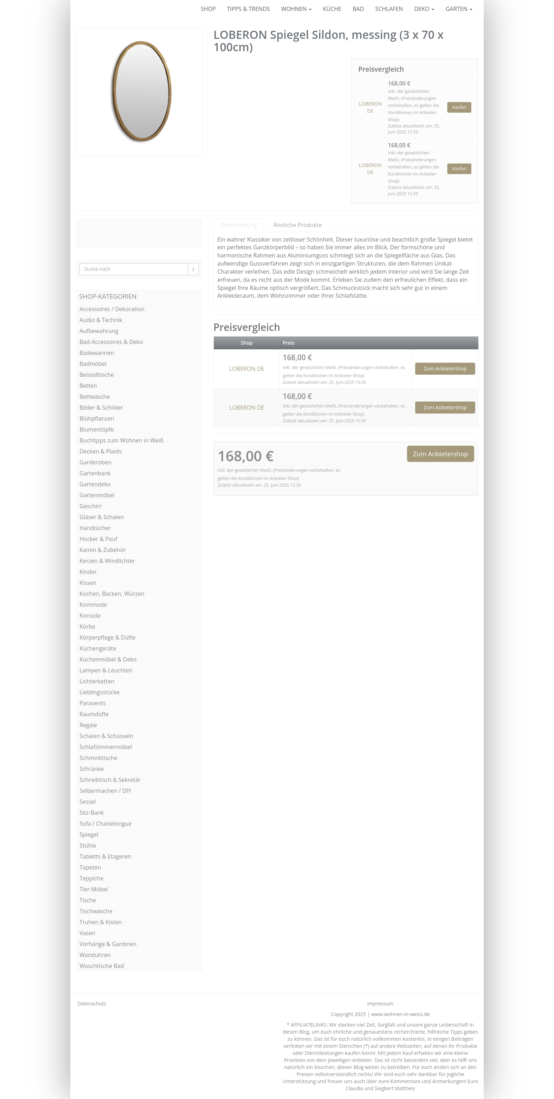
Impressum (380, 1003)
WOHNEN (296, 9)
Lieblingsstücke (99, 692)
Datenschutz (91, 1003)
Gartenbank (95, 473)
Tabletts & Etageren (105, 856)
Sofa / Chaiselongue (105, 823)
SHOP (208, 9)
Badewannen (96, 353)
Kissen (87, 583)
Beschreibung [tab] (239, 225)
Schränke (91, 769)
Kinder (88, 572)
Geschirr (90, 506)
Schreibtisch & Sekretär (110, 780)
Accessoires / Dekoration (112, 309)
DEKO (424, 9)
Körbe (87, 626)
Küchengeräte (97, 648)
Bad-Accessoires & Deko (111, 342)
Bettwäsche (94, 396)
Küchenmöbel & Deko (108, 659)
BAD (358, 9)
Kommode (93, 604)
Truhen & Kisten (100, 922)
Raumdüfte (94, 714)
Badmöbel (92, 364)
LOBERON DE (370, 107)
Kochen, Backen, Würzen (112, 594)
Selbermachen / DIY (105, 791)
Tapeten (90, 867)
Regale (88, 725)
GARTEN (459, 9)
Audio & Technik (100, 320)
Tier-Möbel (93, 889)
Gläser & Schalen (101, 517)
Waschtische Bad (101, 966)
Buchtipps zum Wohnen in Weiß (121, 440)
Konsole (90, 615)
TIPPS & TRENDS (248, 9)
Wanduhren (95, 955)
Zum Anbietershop (445, 368)
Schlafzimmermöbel (105, 747)
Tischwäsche (95, 911)
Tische (87, 900)
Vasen (87, 933)
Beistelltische (96, 375)
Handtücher (95, 528)
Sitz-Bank (91, 812)
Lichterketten (96, 681)
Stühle (87, 845)
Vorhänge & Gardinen (107, 944)
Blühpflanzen (96, 418)
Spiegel (88, 834)
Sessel (87, 802)
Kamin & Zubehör (102, 550)
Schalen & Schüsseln (106, 736)
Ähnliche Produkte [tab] (297, 225)
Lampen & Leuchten (105, 670)
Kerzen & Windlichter (107, 561)
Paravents (92, 703)
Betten (88, 386)
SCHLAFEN (389, 9)
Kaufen (459, 107)
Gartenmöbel (96, 495)
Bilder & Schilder (101, 407)
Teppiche (91, 878)
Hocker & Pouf (98, 539)
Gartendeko (95, 484)
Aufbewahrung (98, 331)
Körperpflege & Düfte (107, 637)
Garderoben (95, 462)
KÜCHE (332, 9)
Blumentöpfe (96, 429)
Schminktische (98, 758)
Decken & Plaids (100, 451)
